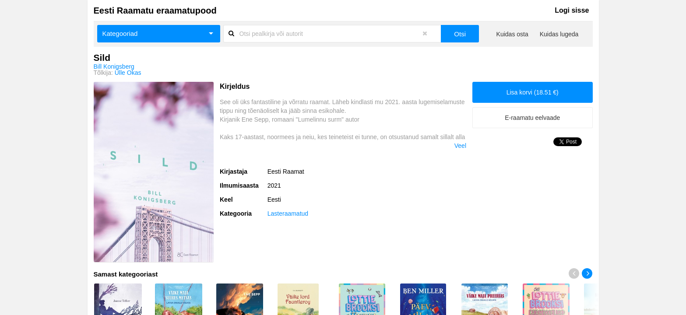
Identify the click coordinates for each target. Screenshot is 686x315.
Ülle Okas (128, 72)
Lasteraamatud (287, 213)
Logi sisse (572, 10)
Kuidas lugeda (559, 34)
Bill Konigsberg (114, 66)
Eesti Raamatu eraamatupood (155, 10)
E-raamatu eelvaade (532, 117)
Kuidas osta (512, 34)
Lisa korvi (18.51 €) (533, 92)
